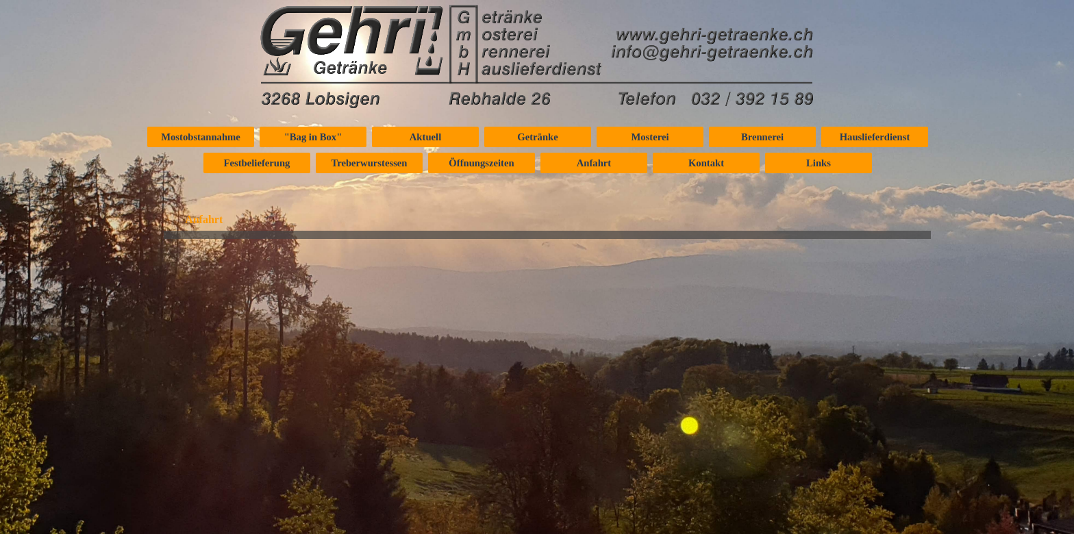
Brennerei (762, 136)
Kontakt (706, 162)
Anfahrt (594, 162)
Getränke (537, 136)
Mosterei (650, 136)
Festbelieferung (257, 162)
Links (818, 162)
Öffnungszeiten (481, 162)
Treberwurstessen (370, 162)
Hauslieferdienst (875, 136)
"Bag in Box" (313, 136)
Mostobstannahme (200, 136)
